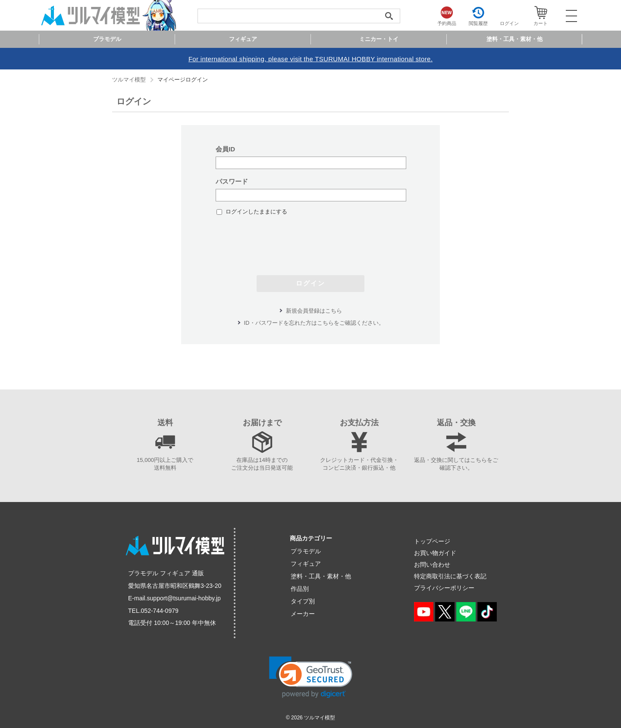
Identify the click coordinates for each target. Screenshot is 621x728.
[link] (310, 677)
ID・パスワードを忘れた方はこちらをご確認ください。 (314, 323)
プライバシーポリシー (444, 587)
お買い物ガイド (435, 552)
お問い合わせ (432, 564)
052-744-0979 (160, 610)
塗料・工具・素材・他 (321, 576)
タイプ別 (303, 601)
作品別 (300, 588)
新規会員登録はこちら (314, 311)
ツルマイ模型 (129, 79)
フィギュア (306, 563)
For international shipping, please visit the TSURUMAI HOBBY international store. (310, 59)
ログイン (310, 283)
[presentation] (310, 241)
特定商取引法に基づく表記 (450, 576)
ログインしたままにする (256, 211)
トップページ (432, 541)
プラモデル (306, 551)
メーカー (303, 613)
